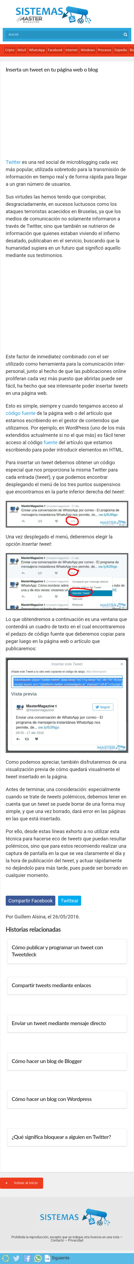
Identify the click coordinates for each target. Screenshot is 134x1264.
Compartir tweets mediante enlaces (51, 985)
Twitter (13, 162)
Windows (88, 50)
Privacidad (75, 1240)
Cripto (10, 50)
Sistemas (53, 15)
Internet (72, 50)
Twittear (69, 901)
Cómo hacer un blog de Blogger (47, 1061)
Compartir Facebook (30, 901)
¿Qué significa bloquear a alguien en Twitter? (61, 1136)
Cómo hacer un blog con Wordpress (52, 1099)
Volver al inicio (21, 1183)
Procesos (104, 50)
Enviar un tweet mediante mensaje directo (59, 1023)
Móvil (22, 50)
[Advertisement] (46, 115)
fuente (51, 442)
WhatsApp (37, 50)
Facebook (55, 50)
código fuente (21, 413)
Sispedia (120, 50)
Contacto (57, 1240)
